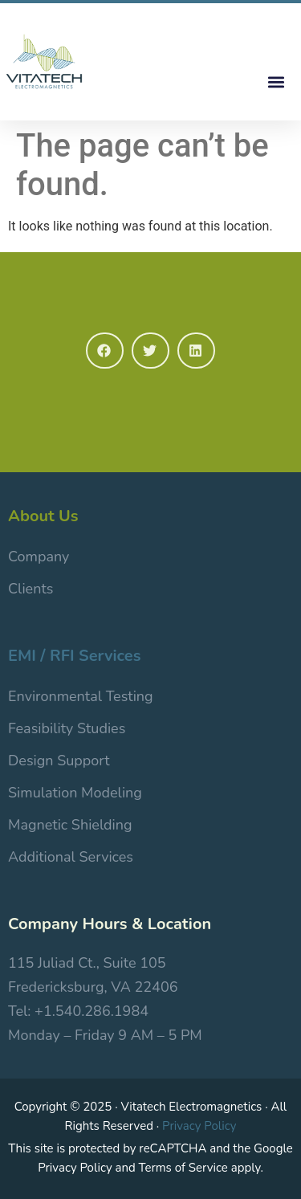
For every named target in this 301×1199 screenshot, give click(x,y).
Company (38, 556)
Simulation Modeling (75, 792)
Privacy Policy (199, 1126)
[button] (275, 81)
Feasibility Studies (66, 728)
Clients (30, 588)
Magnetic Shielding (70, 824)
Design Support (59, 760)
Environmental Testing (80, 696)
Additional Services (70, 857)
